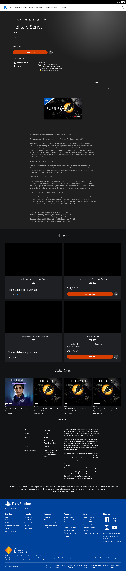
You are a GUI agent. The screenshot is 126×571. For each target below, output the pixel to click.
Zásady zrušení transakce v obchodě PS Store (91, 521)
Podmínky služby (88, 517)
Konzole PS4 (28, 520)
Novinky (48, 8)
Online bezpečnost (50, 523)
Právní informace (48, 566)
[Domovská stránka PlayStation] (5, 8)
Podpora (63, 8)
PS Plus (31, 8)
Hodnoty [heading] (47, 514)
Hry (10, 8)
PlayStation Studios (11, 523)
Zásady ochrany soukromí (60, 566)
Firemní (7, 528)
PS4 (24, 8)
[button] (63, 108)
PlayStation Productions (12, 526)
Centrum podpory (69, 517)
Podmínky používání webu (75, 566)
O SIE (6, 517)
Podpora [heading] (67, 514)
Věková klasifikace (89, 525)
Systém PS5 (17, 8)
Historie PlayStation (11, 531)
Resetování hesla (69, 530)
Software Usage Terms (115, 566)
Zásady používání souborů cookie (99, 566)
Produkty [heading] (28, 514)
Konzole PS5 (28, 517)
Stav (65, 525)
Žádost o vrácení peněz (71, 533)
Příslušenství (39, 8)
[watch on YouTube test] (77, 116)
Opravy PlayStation (70, 528)
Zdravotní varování (89, 528)
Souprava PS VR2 (29, 523)
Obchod (56, 8)
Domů (7, 509)
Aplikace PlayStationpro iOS (111, 533)
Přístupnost (47, 520)
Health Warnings (69, 466)
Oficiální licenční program (91, 533)
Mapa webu (85, 566)
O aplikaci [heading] (8, 514)
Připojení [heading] (106, 514)
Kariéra (7, 520)
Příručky (66, 536)
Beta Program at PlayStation (112, 541)
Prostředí (47, 517)
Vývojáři (85, 530)
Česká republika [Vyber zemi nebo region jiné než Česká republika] (13, 566)
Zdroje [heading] (85, 514)
